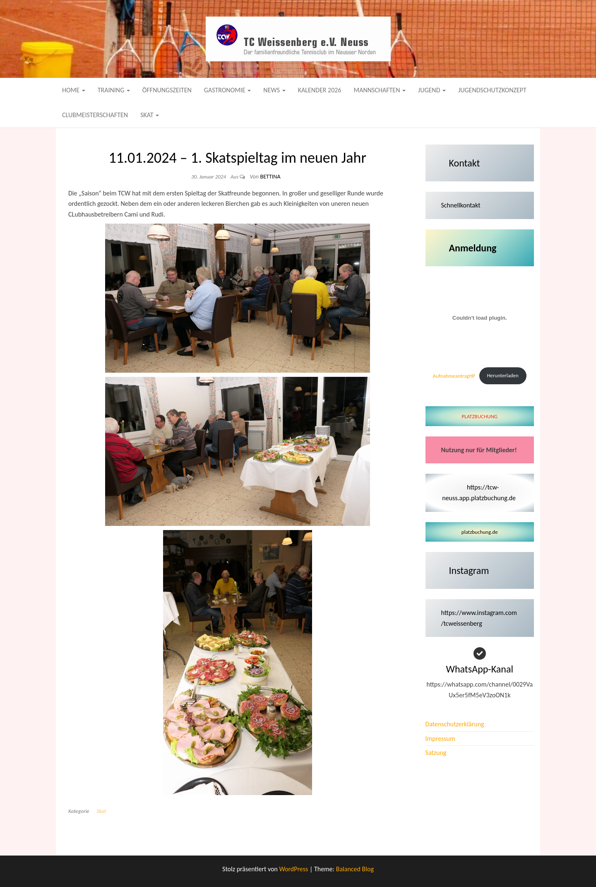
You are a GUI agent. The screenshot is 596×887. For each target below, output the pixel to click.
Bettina (270, 176)
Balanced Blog (355, 869)
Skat (149, 115)
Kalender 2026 (319, 90)
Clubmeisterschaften (95, 115)
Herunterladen (503, 375)
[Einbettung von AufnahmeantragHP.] (479, 318)
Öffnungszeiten (167, 90)
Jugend (432, 90)
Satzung (436, 753)
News (274, 90)
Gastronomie (227, 90)
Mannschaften (379, 90)
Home (73, 90)
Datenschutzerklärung (454, 724)
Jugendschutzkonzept (492, 90)
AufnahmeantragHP (454, 375)
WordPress (293, 869)
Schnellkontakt (461, 205)
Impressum (440, 738)
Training (114, 90)
